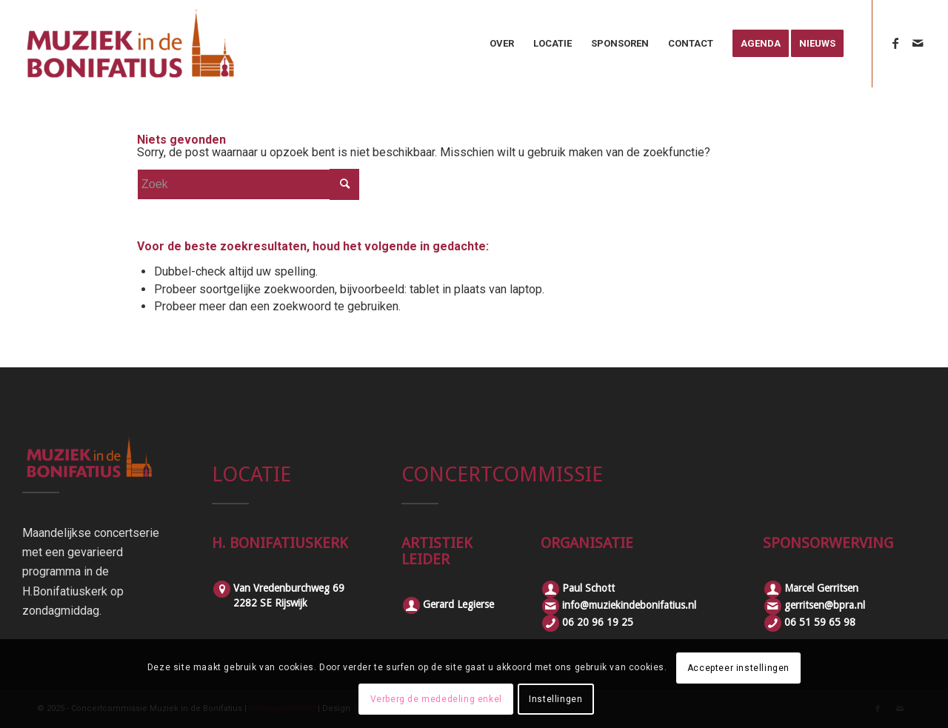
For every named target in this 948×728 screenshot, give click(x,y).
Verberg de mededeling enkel (436, 699)
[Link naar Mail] (918, 43)
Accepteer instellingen (738, 668)
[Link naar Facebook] (895, 43)
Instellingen (555, 699)
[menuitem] (502, 43)
